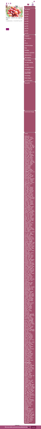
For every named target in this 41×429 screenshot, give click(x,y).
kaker (28, 418)
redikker (28, 230)
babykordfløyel (28, 168)
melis (28, 204)
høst (28, 218)
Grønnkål (26, 224)
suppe (26, 307)
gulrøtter (26, 320)
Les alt (7, 29)
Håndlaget (27, 50)
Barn (26, 299)
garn (25, 229)
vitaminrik (31, 154)
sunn (33, 269)
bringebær (31, 346)
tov (31, 264)
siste (25, 277)
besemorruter (27, 285)
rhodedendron (27, 222)
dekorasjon (27, 422)
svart (31, 257)
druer (31, 404)
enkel (33, 248)
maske (26, 335)
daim (29, 344)
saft (27, 316)
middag (26, 136)
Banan (28, 401)
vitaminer (26, 297)
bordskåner (29, 307)
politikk (26, 359)
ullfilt (26, 165)
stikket (31, 215)
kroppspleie (27, 385)
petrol (33, 250)
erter (25, 233)
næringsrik (27, 164)
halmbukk (27, 351)
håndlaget (28, 363)
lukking (28, 303)
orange (32, 222)
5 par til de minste (28, 80)
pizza (32, 207)
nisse (30, 347)
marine (30, 249)
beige (26, 204)
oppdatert (26, 242)
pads (28, 176)
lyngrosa (29, 182)
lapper (30, 142)
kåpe (25, 388)
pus (28, 258)
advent (29, 173)
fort (29, 219)
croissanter (27, 347)
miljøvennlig (27, 353)
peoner (26, 257)
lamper (31, 181)
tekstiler (31, 176)
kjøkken (26, 375)
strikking (30, 152)
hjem (32, 145)
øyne (25, 321)
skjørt (30, 391)
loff (25, 195)
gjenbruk (32, 314)
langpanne (32, 329)
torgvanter (31, 409)
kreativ (31, 317)
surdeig (31, 318)
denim (26, 155)
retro (28, 184)
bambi (26, 251)
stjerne (32, 252)
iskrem (29, 323)
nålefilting (27, 142)
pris (25, 400)
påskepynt (31, 157)
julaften (26, 219)
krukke (26, 309)
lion (25, 191)
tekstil (26, 300)
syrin (26, 366)
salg (30, 145)
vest (30, 406)
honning (26, 288)
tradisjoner (27, 145)
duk (30, 305)
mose (26, 230)
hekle (26, 209)
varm (26, 214)
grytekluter (27, 146)
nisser (28, 233)
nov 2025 (26, 21)
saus (31, 364)
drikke (31, 299)
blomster (29, 325)
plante (26, 250)
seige (29, 260)
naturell (26, 227)
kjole (26, 184)
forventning (29, 315)
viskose (31, 180)
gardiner (29, 196)
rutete (32, 247)
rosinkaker (27, 281)
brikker (29, 210)
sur (29, 340)
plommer (26, 212)
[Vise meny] (34, 1)
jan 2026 (26, 18)
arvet (28, 327)
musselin (26, 235)
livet (25, 337)
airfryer (32, 182)
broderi (26, 364)
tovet (26, 416)
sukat (33, 229)
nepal (31, 303)
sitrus (33, 315)
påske (26, 301)
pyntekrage (29, 393)
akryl (26, 421)
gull (30, 261)
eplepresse (27, 293)
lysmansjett (30, 371)
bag (29, 364)
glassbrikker (30, 209)
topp (26, 182)
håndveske (30, 245)
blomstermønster (28, 177)
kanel (26, 140)
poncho (31, 202)
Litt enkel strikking (29, 62)
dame (32, 159)
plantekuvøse (27, 329)
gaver (33, 214)
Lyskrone (26, 273)
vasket (26, 238)
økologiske (30, 238)
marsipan (32, 400)
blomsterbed (32, 178)
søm (31, 233)
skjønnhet (26, 157)
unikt (33, 388)
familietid (26, 409)
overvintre (27, 234)
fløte (30, 411)
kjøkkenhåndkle (28, 289)
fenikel (33, 330)
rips (25, 303)
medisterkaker (27, 159)
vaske (32, 380)
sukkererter (27, 200)
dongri (26, 267)
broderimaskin (27, 166)
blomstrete (27, 405)
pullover (30, 242)
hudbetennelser (31, 259)
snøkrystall (27, 178)
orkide (26, 258)
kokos (29, 255)
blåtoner (26, 306)
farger (26, 170)
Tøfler (29, 361)
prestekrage (27, 348)
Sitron (26, 245)
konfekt (31, 419)
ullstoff (26, 283)
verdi (34, 162)
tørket (26, 318)
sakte (29, 155)
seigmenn (26, 382)
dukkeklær (27, 367)
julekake (26, 226)
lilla (25, 391)
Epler (26, 203)
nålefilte (26, 223)
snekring (26, 260)
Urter (27, 330)
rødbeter (30, 343)
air (27, 337)
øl (33, 268)
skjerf (29, 205)
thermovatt (27, 365)
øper (31, 366)
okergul (31, 357)
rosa (28, 214)
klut (31, 143)
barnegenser (27, 161)
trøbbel (26, 196)
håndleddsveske (28, 408)
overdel (30, 308)
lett (25, 316)
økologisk (26, 373)
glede (32, 360)
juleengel (32, 417)
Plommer (26, 308)
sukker (26, 205)
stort (27, 340)
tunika (30, 226)
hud (32, 175)
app (32, 385)
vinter (33, 293)
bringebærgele (27, 252)
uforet (33, 231)
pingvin (30, 183)
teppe (33, 245)
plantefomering (28, 302)
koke (25, 419)
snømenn (26, 398)
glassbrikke (31, 212)
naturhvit (32, 218)
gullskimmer (29, 243)
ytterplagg (32, 386)
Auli (25, 331)
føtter (30, 175)
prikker (26, 152)
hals (29, 354)
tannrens (26, 275)
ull (28, 421)
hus (31, 388)
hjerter (31, 335)
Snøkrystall (29, 237)
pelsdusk (32, 228)
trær (30, 146)
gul (25, 392)
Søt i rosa (27, 64)
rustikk (28, 277)
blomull (27, 195)
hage (25, 215)
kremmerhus (29, 266)
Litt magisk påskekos (29, 67)
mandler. (31, 163)
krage (29, 288)
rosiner (33, 342)
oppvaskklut (31, 384)
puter (26, 325)
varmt (26, 376)
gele (28, 305)
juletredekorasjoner (28, 355)
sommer (30, 139)
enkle (30, 330)
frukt (26, 328)
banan (31, 416)
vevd (29, 398)
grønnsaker (27, 261)
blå (25, 330)
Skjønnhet (27, 310)
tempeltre (26, 199)
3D (25, 40)
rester (26, 413)
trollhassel (27, 141)
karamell (26, 269)
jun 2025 (26, 33)
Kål (25, 340)
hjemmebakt (27, 268)
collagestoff (27, 163)
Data (28, 150)
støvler (30, 338)
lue (32, 220)
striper (28, 366)
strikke (26, 386)
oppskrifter (27, 211)
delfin (28, 188)
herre (33, 339)
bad (29, 264)
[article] (14, 18)
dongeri (30, 192)
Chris (15, 20)
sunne (32, 194)
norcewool (27, 411)
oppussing (27, 192)
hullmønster (32, 394)
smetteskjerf (32, 211)
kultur (32, 260)
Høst (29, 143)
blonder (29, 368)
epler (31, 174)
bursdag (29, 223)
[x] (8, 3)
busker (26, 390)
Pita (31, 284)
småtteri (26, 259)
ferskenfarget (27, 415)
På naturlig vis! (28, 38)
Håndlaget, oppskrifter (29, 52)
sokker (27, 392)
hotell (32, 210)
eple (25, 243)
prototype (31, 188)
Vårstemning (27, 75)
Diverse (26, 43)
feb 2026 (26, 16)
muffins (30, 351)
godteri (31, 353)
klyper (31, 392)
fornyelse (26, 343)
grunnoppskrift (28, 360)
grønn (26, 322)
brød (30, 214)
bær (29, 158)
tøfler (28, 156)
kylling (30, 310)
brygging (29, 383)
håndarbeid (29, 229)
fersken (32, 138)
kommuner (31, 367)
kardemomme (28, 296)
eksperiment (27, 137)
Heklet (29, 290)
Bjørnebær (31, 337)
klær (25, 220)
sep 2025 (26, 26)
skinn (33, 278)
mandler (26, 336)
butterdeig (31, 336)
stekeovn (30, 334)
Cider (33, 296)
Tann (26, 327)
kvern (28, 213)
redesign (32, 219)
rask (28, 138)
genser (26, 194)
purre (32, 255)
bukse (32, 321)
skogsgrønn (27, 198)
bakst (28, 301)
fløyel (29, 376)
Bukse (28, 191)
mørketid (26, 334)
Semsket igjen (28, 69)
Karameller (30, 283)
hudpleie (32, 271)
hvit (28, 162)
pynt (29, 386)
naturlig (29, 140)
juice (30, 405)
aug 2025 (26, 28)
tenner (32, 411)
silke (26, 393)
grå (33, 393)
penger (26, 218)
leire (31, 401)
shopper (26, 217)
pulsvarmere (27, 313)
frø (29, 141)
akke (33, 391)
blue (31, 240)
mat (30, 150)
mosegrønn (27, 278)
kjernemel (27, 186)
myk (28, 251)
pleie (30, 153)
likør (30, 345)
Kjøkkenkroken (10, 20)
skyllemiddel (28, 410)
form (32, 408)
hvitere (32, 302)
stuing (29, 309)
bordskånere (30, 148)
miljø (26, 274)
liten (32, 289)
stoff (29, 149)
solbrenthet (27, 357)
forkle (26, 389)
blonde (31, 189)
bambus (26, 354)
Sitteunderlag (27, 236)
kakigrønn (27, 169)
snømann (32, 390)
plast (29, 271)
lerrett (32, 256)
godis (31, 217)
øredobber (29, 356)
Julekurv (29, 250)
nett (29, 240)
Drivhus (30, 369)
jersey (31, 158)
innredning (27, 384)
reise (28, 335)
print (32, 244)
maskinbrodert (27, 247)
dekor (29, 349)
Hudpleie (30, 306)
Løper (32, 326)
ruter (30, 273)
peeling (29, 248)
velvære (29, 396)
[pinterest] (10, 3)
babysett (30, 297)
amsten (26, 361)
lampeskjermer (28, 286)
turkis (28, 416)
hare (33, 243)
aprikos (26, 349)
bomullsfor (27, 153)
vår (25, 410)
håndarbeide (27, 284)
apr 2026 (26, 11)
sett (28, 345)
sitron (28, 419)
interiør (28, 321)
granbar (26, 255)
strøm (28, 179)
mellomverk (31, 190)
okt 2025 (26, 23)
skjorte (31, 418)
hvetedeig (26, 190)
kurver (26, 271)
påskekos (30, 275)
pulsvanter (30, 227)
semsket (26, 264)
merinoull (27, 249)
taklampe (26, 326)
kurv (25, 213)
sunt (32, 382)
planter (26, 396)
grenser (26, 158)
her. (29, 427)
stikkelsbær (31, 399)
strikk (28, 417)
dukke (26, 244)
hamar (26, 383)
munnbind (27, 241)
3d (29, 186)
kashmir (26, 294)
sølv (31, 376)
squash (26, 368)
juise (31, 414)
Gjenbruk (27, 378)
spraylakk (27, 369)
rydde (26, 417)
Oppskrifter (31, 262)
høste (31, 272)
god (33, 375)
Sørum (31, 137)
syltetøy (33, 323)
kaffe (26, 401)
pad (32, 237)
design (29, 352)
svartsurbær (32, 198)
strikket (27, 171)
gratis (29, 280)
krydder (26, 149)
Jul (28, 389)
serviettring (31, 298)
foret (25, 202)
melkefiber (27, 265)
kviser (30, 382)
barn (25, 237)
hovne (29, 318)
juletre (26, 344)
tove (28, 220)
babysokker (27, 187)
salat (28, 322)
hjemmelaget (27, 147)
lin (33, 147)
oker (28, 311)
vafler (26, 138)
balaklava (32, 204)
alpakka (29, 165)
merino (26, 143)
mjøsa (31, 156)
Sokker (28, 388)
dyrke (26, 311)
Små (31, 149)
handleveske (27, 414)
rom (32, 288)
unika (29, 244)
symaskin (31, 291)
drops (28, 272)
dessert (30, 421)
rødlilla (26, 256)
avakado (26, 248)
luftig (33, 264)
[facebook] (6, 3)
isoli (30, 385)
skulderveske (27, 181)
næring (30, 164)
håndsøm (32, 155)
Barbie (32, 273)
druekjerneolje (27, 380)
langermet (27, 346)
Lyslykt (31, 344)
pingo (31, 162)
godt (25, 418)
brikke (29, 372)
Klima (30, 220)
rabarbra (26, 298)
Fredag (26, 371)
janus (26, 356)
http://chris (27, 338)
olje (31, 413)
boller (28, 203)
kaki (33, 238)
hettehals (32, 286)
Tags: (31, 277)
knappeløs (27, 175)
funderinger (31, 365)
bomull (31, 320)
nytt (30, 253)
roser (26, 179)
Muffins (29, 267)
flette (31, 147)
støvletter (29, 221)
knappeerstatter (31, 197)
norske (33, 146)
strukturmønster (28, 332)
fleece (32, 141)
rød (31, 231)
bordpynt (31, 200)
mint (28, 331)
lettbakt (26, 402)
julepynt (31, 187)
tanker (28, 413)
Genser (31, 276)
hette (33, 152)
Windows (26, 339)
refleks (30, 374)
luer (25, 266)
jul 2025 (26, 30)
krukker (26, 323)
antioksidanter (30, 170)
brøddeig (31, 322)
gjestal (28, 189)
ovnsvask (31, 213)
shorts (26, 176)
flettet (26, 272)
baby (32, 282)
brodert (30, 381)
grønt (26, 156)
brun (29, 359)
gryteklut (31, 389)
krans (31, 236)
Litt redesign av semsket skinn (28, 73)
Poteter (26, 280)
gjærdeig (26, 374)
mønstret (26, 240)
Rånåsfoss (27, 139)
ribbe (31, 278)
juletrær (26, 352)
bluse (31, 292)
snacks (26, 162)
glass (25, 315)
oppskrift (27, 183)
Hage (26, 47)
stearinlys (32, 415)
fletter (28, 228)
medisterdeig (27, 231)
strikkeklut (31, 234)
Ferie (29, 390)
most (25, 189)
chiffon (31, 195)
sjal (25, 188)
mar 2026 (27, 14)
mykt (31, 397)
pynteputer (27, 381)
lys (28, 217)
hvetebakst (32, 348)
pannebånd (27, 406)
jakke (31, 268)
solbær (26, 173)
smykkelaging (30, 300)
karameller (29, 328)
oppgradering (31, 294)
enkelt (26, 290)
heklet (30, 241)
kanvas (30, 377)
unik (33, 414)
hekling (30, 269)
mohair (31, 203)
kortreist (31, 265)
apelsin (28, 299)
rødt (29, 326)
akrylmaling (27, 253)
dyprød (31, 327)
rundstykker (27, 314)
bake (26, 345)
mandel (29, 316)
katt (29, 404)
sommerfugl (27, 317)
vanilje (26, 372)
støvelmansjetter (28, 342)
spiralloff (30, 224)
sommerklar (27, 174)
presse (31, 354)
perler (26, 305)
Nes (25, 394)
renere (28, 215)
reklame (26, 404)
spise (30, 293)
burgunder (29, 274)
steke (31, 258)
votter (26, 148)
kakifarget (32, 161)
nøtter (29, 256)
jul (32, 196)
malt (33, 242)
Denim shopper (28, 78)
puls (32, 267)
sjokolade (27, 399)
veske (29, 194)
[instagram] (6, 5)
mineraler (31, 191)
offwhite (31, 171)
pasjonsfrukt (27, 276)
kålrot (30, 199)
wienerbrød (27, 397)
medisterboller (27, 282)
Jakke (26, 221)
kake (26, 228)
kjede (26, 150)
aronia (32, 368)
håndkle (29, 402)
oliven (28, 202)
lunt (27, 391)
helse (32, 280)
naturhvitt (27, 291)
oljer (33, 266)
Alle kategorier (28, 57)
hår (29, 136)
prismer (28, 400)
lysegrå (26, 210)
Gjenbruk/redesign (29, 45)
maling (30, 169)
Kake (29, 257)
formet (30, 339)
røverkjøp (30, 375)
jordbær (26, 197)
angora (28, 394)
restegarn (26, 377)
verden (30, 373)
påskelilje (26, 407)
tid (33, 171)
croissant (26, 154)
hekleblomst (27, 292)
